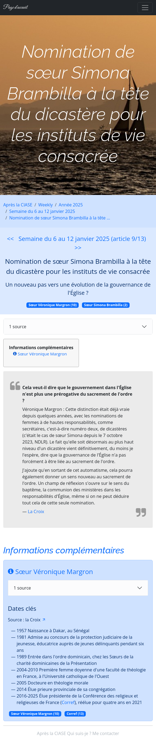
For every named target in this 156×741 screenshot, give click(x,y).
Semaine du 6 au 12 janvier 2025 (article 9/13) (82, 238)
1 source (17, 327)
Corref (68, 702)
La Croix (36, 511)
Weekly (45, 205)
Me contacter (105, 733)
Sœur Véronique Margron (42, 353)
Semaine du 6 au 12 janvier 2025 (42, 211)
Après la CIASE (17, 205)
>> (78, 247)
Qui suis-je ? (79, 733)
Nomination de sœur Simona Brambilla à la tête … (59, 218)
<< (10, 238)
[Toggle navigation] (145, 7)
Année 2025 (71, 205)
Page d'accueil (15, 7)
